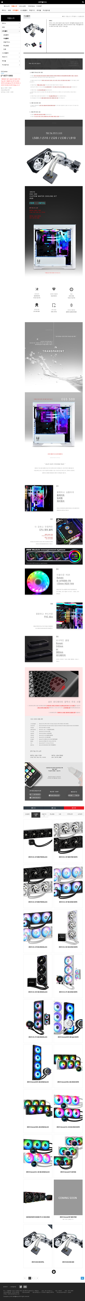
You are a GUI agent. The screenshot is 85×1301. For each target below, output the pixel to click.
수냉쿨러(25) (36, 814)
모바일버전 (13, 1286)
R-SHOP (39, 6)
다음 (54, 808)
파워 (9, 10)
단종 (60, 814)
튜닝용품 (52, 814)
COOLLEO (70, 814)
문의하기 (5, 1286)
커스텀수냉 (46, 10)
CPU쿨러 (15, 10)
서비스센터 (22, 6)
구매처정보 (31, 6)
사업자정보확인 (26, 1292)
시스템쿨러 (23, 10)
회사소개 (6, 6)
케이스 (4, 10)
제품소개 (14, 6)
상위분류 (80, 814)
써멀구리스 (44, 814)
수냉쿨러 (6, 38)
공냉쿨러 (27, 814)
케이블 (39, 10)
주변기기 (32, 10)
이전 (34, 808)
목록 (74, 808)
